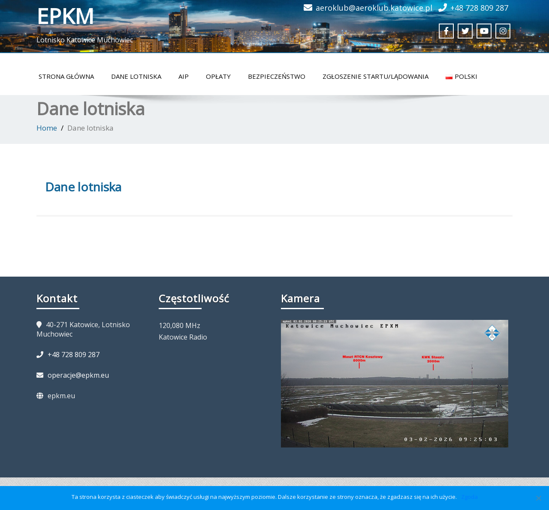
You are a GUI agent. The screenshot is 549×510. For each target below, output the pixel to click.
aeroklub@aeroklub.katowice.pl (374, 8)
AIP (183, 76)
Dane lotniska (136, 76)
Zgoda (469, 497)
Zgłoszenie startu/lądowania (375, 76)
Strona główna (66, 76)
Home (46, 128)
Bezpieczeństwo (276, 76)
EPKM (65, 15)
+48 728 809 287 (479, 8)
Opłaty (218, 76)
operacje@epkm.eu (78, 375)
